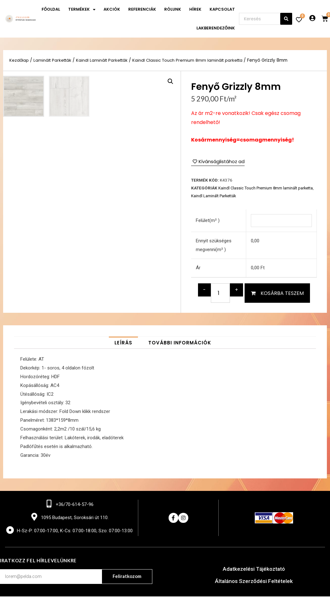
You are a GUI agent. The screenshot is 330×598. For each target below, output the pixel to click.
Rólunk (172, 9)
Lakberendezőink (215, 28)
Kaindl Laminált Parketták (106, 60)
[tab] (123, 344)
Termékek (81, 9)
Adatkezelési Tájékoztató (254, 570)
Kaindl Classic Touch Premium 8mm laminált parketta (195, 60)
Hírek (195, 9)
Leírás (123, 344)
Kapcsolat (222, 9)
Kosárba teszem (282, 294)
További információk (179, 344)
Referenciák (142, 9)
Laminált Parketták (54, 60)
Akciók (112, 9)
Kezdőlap (19, 60)
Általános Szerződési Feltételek (254, 582)
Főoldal (51, 9)
